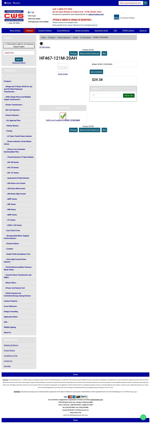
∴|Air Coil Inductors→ (12, 110)
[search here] (18, 53)
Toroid (75, 37)
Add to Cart (128, 96)
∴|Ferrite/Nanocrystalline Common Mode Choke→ (17, 268)
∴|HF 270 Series (11, 168)
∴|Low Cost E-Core (12, 231)
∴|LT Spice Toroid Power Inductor (18, 136)
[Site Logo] (14, 16)
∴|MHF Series (10, 215)
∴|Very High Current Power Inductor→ (15, 260)
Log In (16, 3)
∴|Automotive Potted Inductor (16, 178)
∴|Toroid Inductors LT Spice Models (19, 157)
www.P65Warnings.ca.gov (129, 392)
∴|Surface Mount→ (12, 244)
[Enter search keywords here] (131, 3)
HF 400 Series (85, 37)
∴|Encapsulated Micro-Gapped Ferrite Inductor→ (16, 237)
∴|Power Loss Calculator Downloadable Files (14, 150)
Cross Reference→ (11, 306)
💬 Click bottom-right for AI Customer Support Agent (19, 45)
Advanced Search (19, 63)
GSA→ (6, 322)
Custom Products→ (11, 301)
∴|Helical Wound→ (12, 126)
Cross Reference (63, 31)
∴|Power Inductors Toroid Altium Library (17, 142)
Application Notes (101, 31)
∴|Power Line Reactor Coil (14, 288)
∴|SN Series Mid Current (14, 189)
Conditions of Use (10, 356)
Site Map (7, 366)
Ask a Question (96, 72)
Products (29, 31)
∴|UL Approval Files (12, 120)
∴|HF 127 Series (11, 173)
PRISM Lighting (128, 31)
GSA (115, 31)
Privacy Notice (9, 350)
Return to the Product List (89, 53)
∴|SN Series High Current (15, 194)
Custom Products (45, 31)
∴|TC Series (9, 220)
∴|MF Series (10, 204)
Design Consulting (82, 31)
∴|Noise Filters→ (11, 283)
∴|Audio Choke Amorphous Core (17, 254)
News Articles (15, 31)
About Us (143, 31)
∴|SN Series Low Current (14, 183)
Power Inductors (64, 37)
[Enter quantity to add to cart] (107, 96)
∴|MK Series (10, 210)
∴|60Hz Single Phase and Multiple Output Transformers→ (17, 98)
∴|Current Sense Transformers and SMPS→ (17, 276)
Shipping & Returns (11, 345)
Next (104, 53)
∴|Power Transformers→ (14, 105)
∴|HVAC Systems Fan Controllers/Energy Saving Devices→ (18, 294)
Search (18, 59)
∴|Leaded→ (9, 249)
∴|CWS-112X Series (13, 225)
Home (7, 3)
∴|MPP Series (10, 199)
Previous (73, 53)
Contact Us (8, 361)
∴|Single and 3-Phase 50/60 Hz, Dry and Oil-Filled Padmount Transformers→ (18, 89)
